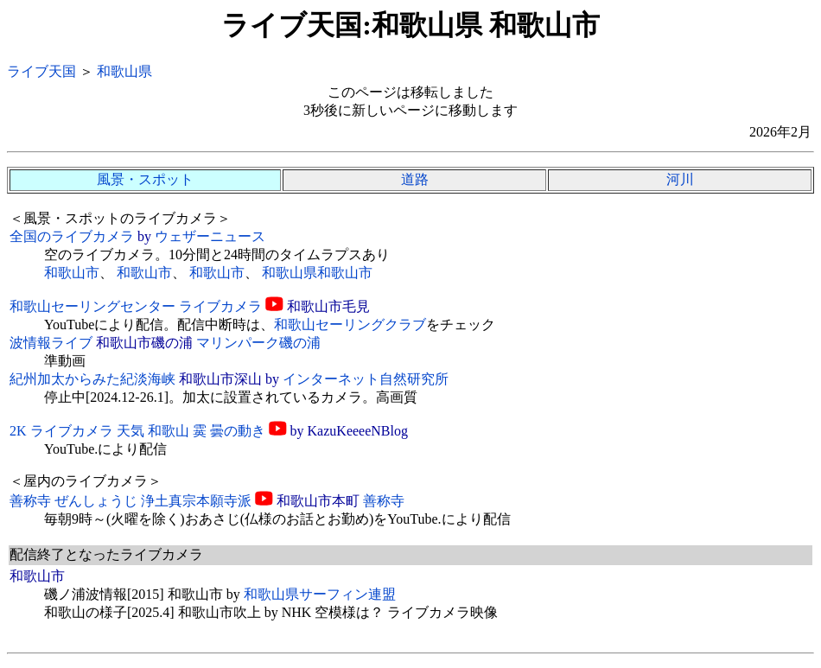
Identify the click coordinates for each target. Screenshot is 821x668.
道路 (415, 179)
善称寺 (383, 500)
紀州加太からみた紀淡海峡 (92, 379)
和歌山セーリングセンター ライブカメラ (136, 306)
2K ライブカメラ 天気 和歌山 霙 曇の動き (137, 430)
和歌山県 (124, 71)
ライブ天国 (41, 71)
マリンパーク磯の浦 (258, 342)
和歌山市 (71, 272)
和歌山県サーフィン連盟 (320, 594)
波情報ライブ (51, 342)
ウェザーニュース (210, 236)
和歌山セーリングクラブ (350, 324)
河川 (680, 179)
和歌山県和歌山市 (317, 272)
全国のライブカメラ (72, 236)
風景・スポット (145, 179)
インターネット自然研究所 (366, 379)
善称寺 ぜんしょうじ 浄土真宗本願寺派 (130, 500)
